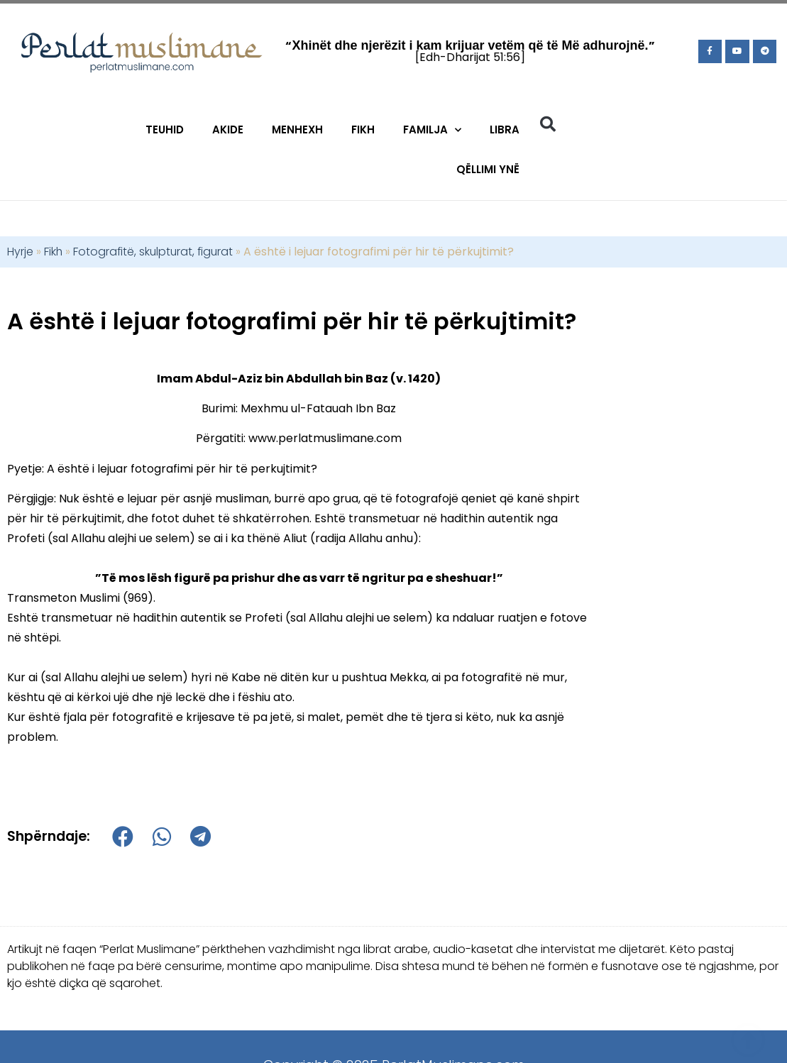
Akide (227, 129)
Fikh (363, 129)
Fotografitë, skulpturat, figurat (153, 251)
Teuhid (164, 129)
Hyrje (20, 251)
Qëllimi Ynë (487, 169)
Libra (504, 129)
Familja (432, 130)
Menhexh (297, 129)
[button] (548, 124)
